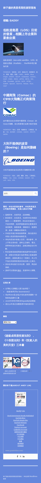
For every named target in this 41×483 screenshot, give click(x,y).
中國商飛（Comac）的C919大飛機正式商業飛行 (19, 99)
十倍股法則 (12, 340)
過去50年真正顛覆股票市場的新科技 (19, 304)
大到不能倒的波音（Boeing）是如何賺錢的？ (19, 147)
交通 (18, 129)
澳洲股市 (32, 72)
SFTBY (28, 81)
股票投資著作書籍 (20, 432)
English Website (20, 423)
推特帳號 (20, 444)
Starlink (19, 83)
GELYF (18, 77)
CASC (15, 178)
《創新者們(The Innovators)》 (18, 292)
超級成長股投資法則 (17, 335)
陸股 (16, 74)
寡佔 (26, 175)
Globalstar (25, 77)
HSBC (10, 79)
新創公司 (25, 72)
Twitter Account (20, 427)
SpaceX (12, 83)
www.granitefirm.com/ (14, 451)
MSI (32, 79)
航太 (14, 129)
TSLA (31, 83)
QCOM (17, 81)
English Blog (20, 418)
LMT (4, 180)
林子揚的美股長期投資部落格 (19, 7)
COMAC (19, 132)
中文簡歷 (20, 437)
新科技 (14, 72)
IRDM (16, 79)
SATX (23, 81)
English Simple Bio (20, 420)
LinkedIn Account (20, 430)
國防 (22, 175)
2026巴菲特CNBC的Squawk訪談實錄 (20, 301)
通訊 (11, 74)
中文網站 (20, 439)
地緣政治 (24, 129)
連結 (19, 270)
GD (32, 178)
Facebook (20, 425)
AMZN (27, 74)
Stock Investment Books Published (20, 416)
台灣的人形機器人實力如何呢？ (17, 288)
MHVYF (32, 132)
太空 (19, 72)
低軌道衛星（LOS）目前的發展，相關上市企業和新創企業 (20, 34)
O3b (4, 81)
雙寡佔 (5, 178)
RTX (13, 180)
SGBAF (5, 83)
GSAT (5, 79)
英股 (7, 74)
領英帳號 (20, 446)
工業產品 (31, 129)
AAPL (21, 74)
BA (8, 132)
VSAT (5, 86)
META (27, 79)
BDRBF (12, 132)
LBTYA (21, 79)
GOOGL (33, 77)
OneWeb (11, 81)
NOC (9, 180)
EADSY (11, 77)
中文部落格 (20, 434)
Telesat (25, 83)
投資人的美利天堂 (10, 371)
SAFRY (5, 134)
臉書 (20, 441)
